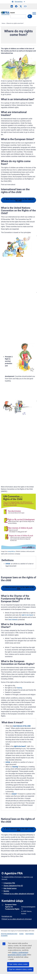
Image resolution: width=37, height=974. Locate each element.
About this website (6, 933)
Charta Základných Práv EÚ (13, 886)
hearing (19, 688)
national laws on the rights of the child (18, 829)
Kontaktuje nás (7, 916)
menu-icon (34, 13)
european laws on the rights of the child (18, 588)
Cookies (21, 933)
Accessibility (4, 935)
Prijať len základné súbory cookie (20, 969)
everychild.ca (11, 551)
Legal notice (14, 933)
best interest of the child (21, 726)
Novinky (6, 891)
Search (12, 12)
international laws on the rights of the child (18, 200)
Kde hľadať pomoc (10, 888)
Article (8, 564)
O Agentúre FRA (9, 883)
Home (3, 23)
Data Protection (29, 933)
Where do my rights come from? (15, 23)
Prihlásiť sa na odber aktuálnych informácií (19, 894)
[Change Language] (19, 2)
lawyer (14, 794)
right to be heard (27, 615)
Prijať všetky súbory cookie (18, 964)
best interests (13, 620)
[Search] (18, 16)
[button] (12, 6)
